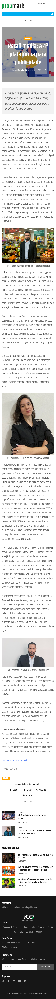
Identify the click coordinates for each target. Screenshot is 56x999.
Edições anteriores (9, 947)
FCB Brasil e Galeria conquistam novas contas (33, 817)
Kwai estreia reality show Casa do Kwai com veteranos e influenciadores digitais (35, 868)
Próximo (20, 827)
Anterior (21, 812)
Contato (26, 942)
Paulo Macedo (16, 70)
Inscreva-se (45, 966)
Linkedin (27, 795)
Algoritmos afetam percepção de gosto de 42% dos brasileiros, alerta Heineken (35, 881)
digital (28, 38)
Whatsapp (41, 790)
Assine (34, 942)
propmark (23, 993)
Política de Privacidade (11, 942)
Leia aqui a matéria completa (15, 760)
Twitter (27, 790)
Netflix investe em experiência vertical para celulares (35, 856)
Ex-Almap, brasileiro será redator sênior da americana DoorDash (35, 832)
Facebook (14, 790)
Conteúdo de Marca (10, 927)
